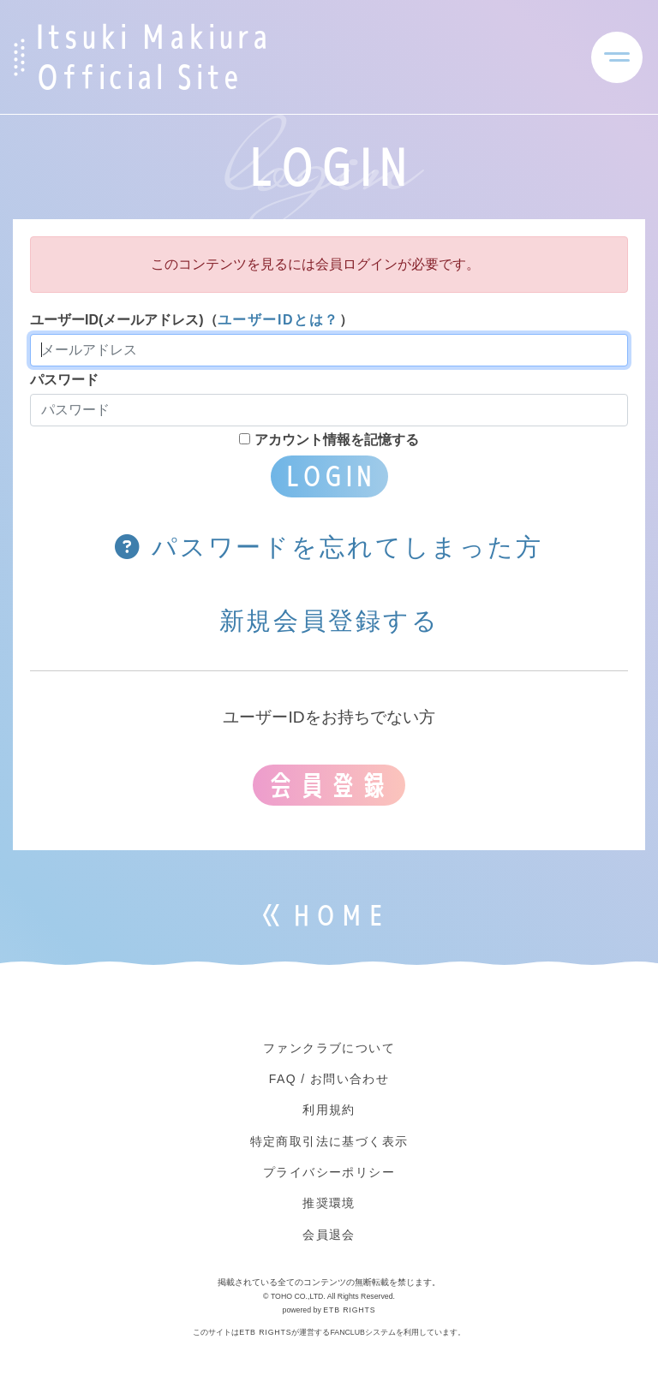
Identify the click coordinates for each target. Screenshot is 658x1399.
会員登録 (328, 785)
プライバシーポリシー (329, 1172)
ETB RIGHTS (349, 1310)
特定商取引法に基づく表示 (329, 1141)
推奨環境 (329, 1203)
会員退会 (329, 1235)
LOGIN (329, 476)
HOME (339, 916)
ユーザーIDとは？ (278, 320)
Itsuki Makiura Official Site (152, 57)
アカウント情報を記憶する (328, 439)
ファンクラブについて (329, 1048)
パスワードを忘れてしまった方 (329, 547)
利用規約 (329, 1110)
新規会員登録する (329, 620)
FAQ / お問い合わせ (329, 1079)
